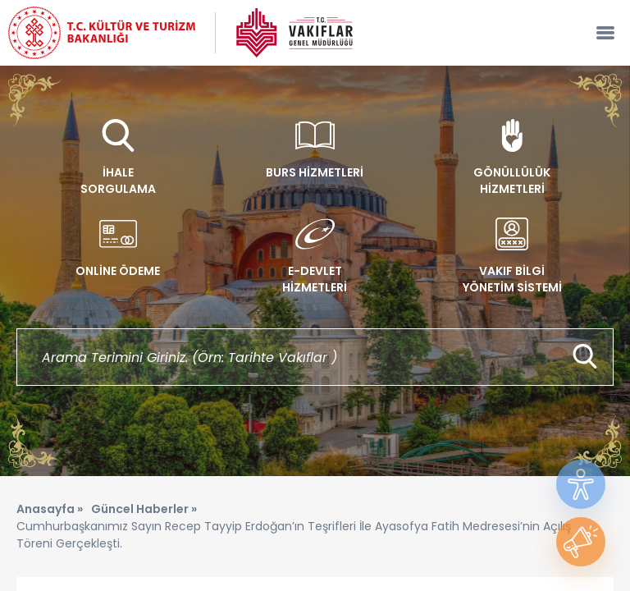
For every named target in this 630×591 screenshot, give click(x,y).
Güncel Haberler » (144, 509)
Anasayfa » (49, 509)
